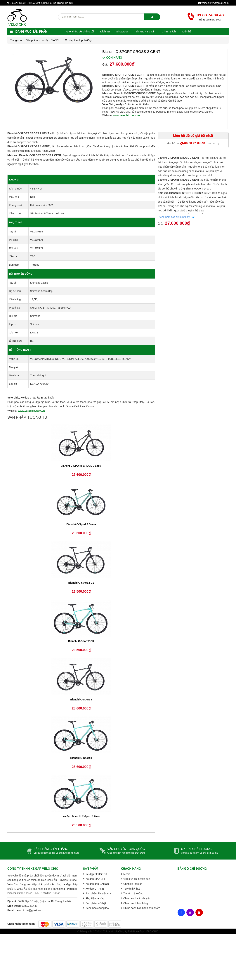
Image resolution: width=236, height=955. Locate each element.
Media (126, 874)
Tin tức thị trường (133, 893)
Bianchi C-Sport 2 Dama (81, 524)
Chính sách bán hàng (135, 903)
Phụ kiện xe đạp (95, 898)
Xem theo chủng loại (97, 908)
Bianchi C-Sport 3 (81, 699)
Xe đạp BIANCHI (51, 40)
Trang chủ (16, 40)
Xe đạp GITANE (95, 888)
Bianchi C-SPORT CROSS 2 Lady (81, 465)
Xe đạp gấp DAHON (97, 883)
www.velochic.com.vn (126, 115)
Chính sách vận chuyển (136, 898)
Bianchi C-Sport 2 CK (81, 641)
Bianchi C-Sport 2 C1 (81, 582)
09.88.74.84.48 (210, 15)
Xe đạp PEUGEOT (96, 874)
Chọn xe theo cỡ (132, 883)
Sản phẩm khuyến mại (98, 893)
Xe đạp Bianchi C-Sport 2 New (81, 816)
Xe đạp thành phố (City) (78, 40)
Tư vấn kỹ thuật (132, 888)
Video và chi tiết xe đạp (136, 878)
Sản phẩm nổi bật (96, 903)
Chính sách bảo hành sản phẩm (141, 908)
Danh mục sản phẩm (29, 31)
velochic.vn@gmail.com (215, 2)
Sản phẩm (32, 40)
